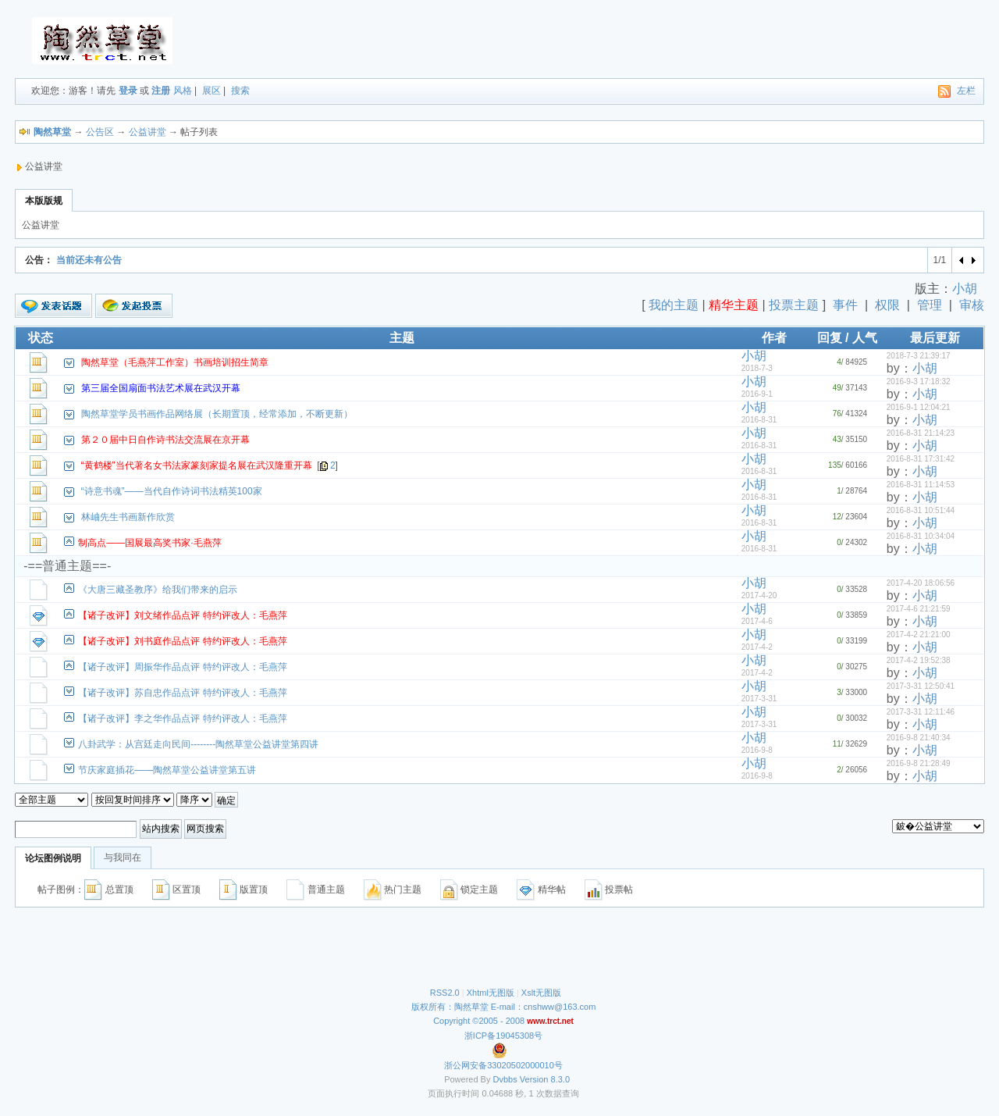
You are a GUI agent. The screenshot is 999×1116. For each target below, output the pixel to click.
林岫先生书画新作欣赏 (128, 517)
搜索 (240, 90)
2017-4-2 (757, 647)
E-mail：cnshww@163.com (543, 1006)
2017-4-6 (757, 621)
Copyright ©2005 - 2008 (480, 1020)
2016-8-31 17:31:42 (921, 459)
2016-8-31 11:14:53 (921, 484)
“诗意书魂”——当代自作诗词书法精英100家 (171, 491)
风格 (182, 90)
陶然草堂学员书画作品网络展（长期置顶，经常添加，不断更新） (217, 413)
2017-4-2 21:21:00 (919, 634)
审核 (971, 305)
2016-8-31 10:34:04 (921, 536)
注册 (160, 90)
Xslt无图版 (541, 992)
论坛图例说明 (53, 858)
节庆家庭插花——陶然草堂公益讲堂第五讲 (167, 770)
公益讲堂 (147, 132)
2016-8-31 (759, 419)
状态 (40, 337)
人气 (864, 337)
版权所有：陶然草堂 (450, 1006)
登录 (128, 90)
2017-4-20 (759, 595)
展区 (211, 90)
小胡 (964, 288)
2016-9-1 (757, 394)
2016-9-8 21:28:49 (919, 763)
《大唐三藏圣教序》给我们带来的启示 (157, 589)
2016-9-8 (757, 750)
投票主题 (794, 305)
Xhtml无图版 (490, 992)
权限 (887, 305)
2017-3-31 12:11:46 (921, 712)
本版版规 (43, 200)
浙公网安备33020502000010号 (503, 1065)
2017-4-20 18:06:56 (921, 583)
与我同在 (122, 857)
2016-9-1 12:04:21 (919, 407)
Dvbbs (505, 1079)
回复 (829, 337)
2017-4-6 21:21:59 (919, 608)
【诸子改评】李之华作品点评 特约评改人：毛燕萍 (182, 718)
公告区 (100, 132)
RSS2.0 (445, 992)
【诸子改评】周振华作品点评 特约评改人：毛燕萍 (182, 666)
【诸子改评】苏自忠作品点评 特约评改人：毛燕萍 (182, 692)
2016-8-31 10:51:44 (921, 510)
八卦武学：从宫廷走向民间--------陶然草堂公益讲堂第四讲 (198, 744)
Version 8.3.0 (545, 1079)
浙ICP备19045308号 (503, 1035)
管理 (929, 305)
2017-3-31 (759, 698)
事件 (845, 305)
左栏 (966, 90)
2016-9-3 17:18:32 (919, 381)
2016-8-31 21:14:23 (921, 433)
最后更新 (935, 337)
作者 (774, 337)
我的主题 (674, 305)
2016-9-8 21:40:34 (919, 737)
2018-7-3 (757, 368)
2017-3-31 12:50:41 (921, 686)
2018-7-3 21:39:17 (919, 355)
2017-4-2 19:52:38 (919, 660)
